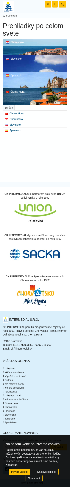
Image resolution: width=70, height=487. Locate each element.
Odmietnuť (34, 478)
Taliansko (10, 418)
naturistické (11, 391)
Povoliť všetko (19, 471)
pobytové (10, 368)
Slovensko (10, 414)
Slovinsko (14, 58)
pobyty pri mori (13, 395)
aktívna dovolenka (14, 372)
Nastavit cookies (46, 471)
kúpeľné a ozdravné (15, 376)
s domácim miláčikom (16, 399)
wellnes (9, 380)
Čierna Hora (15, 91)
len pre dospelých (14, 387)
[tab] (9, 107)
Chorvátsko (15, 42)
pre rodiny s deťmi (14, 384)
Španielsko (14, 75)
